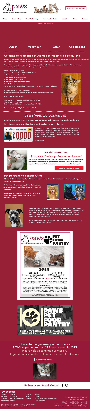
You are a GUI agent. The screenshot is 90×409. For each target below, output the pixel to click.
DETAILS (49, 222)
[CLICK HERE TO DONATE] (75, 8)
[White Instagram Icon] (80, 386)
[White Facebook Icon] (75, 386)
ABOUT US (49, 86)
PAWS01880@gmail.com (15, 96)
